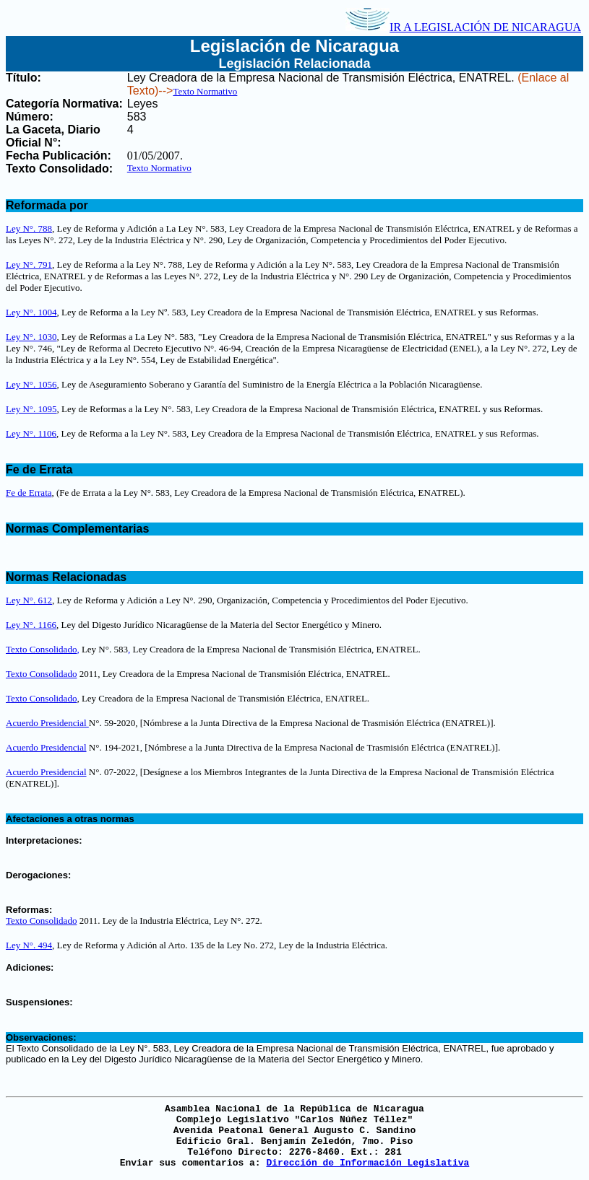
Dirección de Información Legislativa (367, 1163)
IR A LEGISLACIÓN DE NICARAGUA (463, 27)
